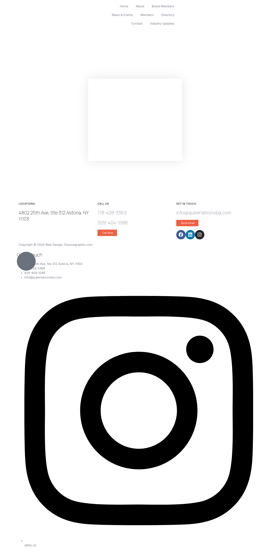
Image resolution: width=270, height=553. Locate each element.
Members (147, 15)
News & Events (122, 15)
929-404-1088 (113, 222)
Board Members (163, 6)
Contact (136, 23)
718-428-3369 (112, 212)
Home (124, 6)
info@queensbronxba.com (203, 212)
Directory (167, 15)
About (140, 6)
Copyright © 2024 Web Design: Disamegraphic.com (55, 245)
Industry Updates (162, 23)
